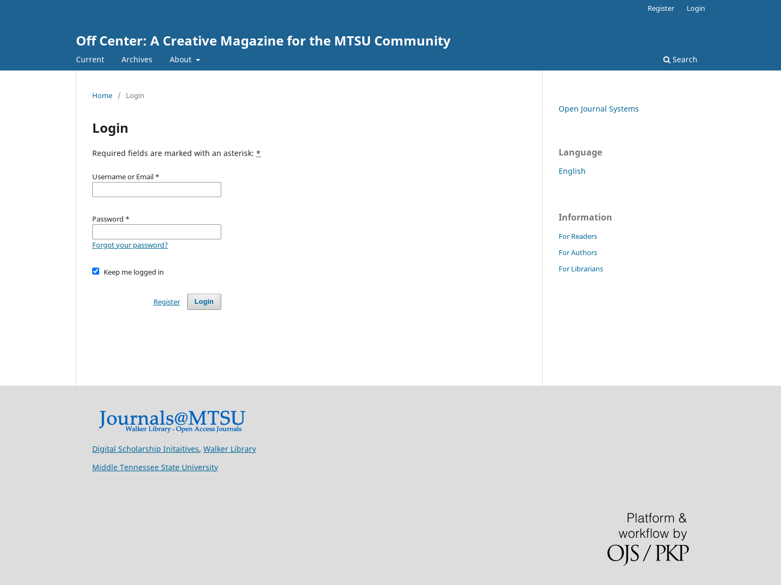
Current (90, 59)
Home (102, 95)
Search (680, 59)
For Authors (578, 252)
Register (661, 8)
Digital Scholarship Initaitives (145, 449)
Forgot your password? (130, 245)
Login (696, 8)
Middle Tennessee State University (155, 467)
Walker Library (229, 449)
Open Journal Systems (599, 108)
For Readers (578, 236)
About (182, 59)
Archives (136, 59)
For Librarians (581, 269)
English (572, 171)
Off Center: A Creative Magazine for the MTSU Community (263, 40)
